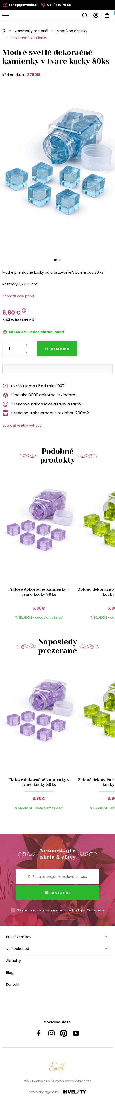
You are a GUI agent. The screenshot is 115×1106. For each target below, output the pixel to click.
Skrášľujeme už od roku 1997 (33, 386)
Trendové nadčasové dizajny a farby (41, 404)
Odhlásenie (95, 910)
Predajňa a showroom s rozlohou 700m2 (45, 413)
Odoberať (57, 893)
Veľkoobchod (17, 948)
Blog (9, 972)
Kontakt (12, 984)
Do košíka (59, 349)
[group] (39, 549)
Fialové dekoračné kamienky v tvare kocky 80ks (38, 591)
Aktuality (13, 960)
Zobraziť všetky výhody (22, 425)
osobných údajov (72, 910)
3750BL (34, 74)
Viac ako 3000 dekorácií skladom (38, 395)
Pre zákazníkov (18, 936)
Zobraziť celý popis (18, 296)
